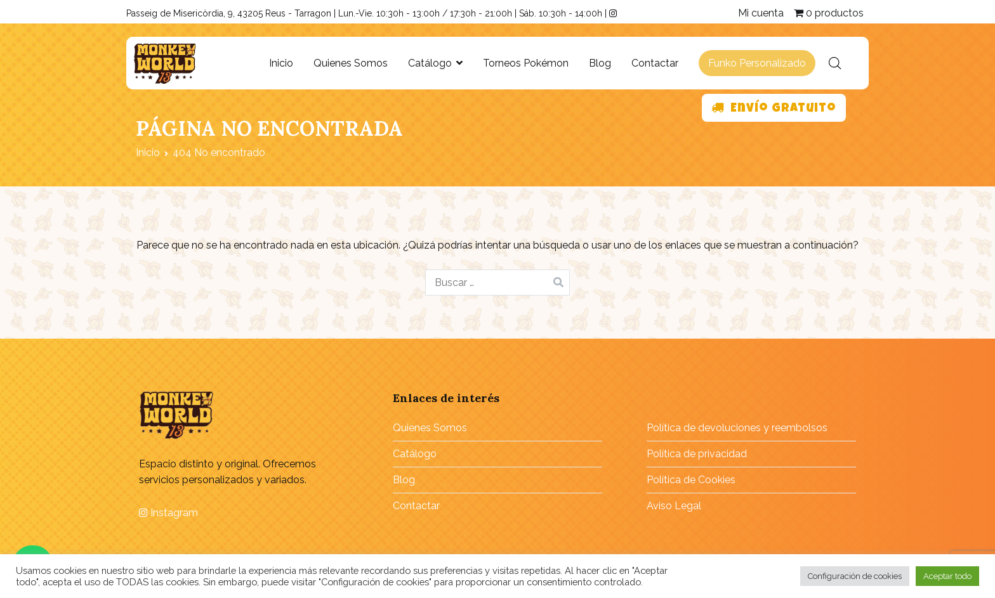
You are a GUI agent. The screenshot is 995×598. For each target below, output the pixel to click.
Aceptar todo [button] (947, 576)
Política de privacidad (697, 454)
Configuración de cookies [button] (855, 576)
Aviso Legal (674, 506)
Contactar (654, 63)
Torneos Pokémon (526, 63)
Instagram (168, 513)
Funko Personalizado (757, 63)
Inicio (281, 63)
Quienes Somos (350, 63)
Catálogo (430, 63)
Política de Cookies (691, 480)
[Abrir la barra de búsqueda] (835, 63)
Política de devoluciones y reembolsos (737, 428)
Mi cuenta (761, 13)
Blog (600, 63)
